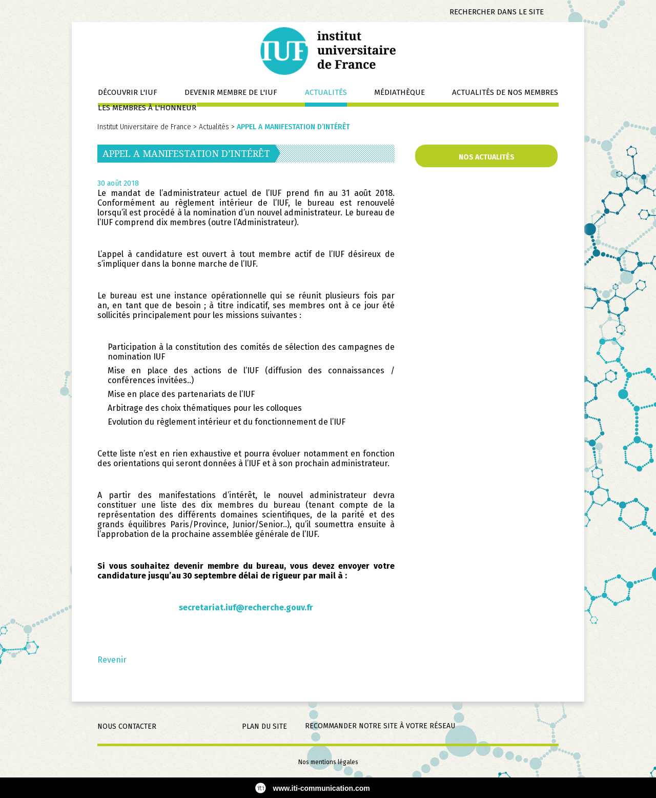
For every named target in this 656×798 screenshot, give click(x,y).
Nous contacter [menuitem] (126, 726)
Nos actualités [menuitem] (487, 157)
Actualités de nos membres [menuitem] (505, 92)
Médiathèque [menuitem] (399, 92)
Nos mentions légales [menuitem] (328, 762)
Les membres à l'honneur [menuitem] (147, 107)
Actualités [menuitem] (326, 92)
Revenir (112, 660)
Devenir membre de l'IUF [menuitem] (230, 92)
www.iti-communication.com (321, 788)
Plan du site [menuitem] (264, 726)
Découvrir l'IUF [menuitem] (127, 92)
